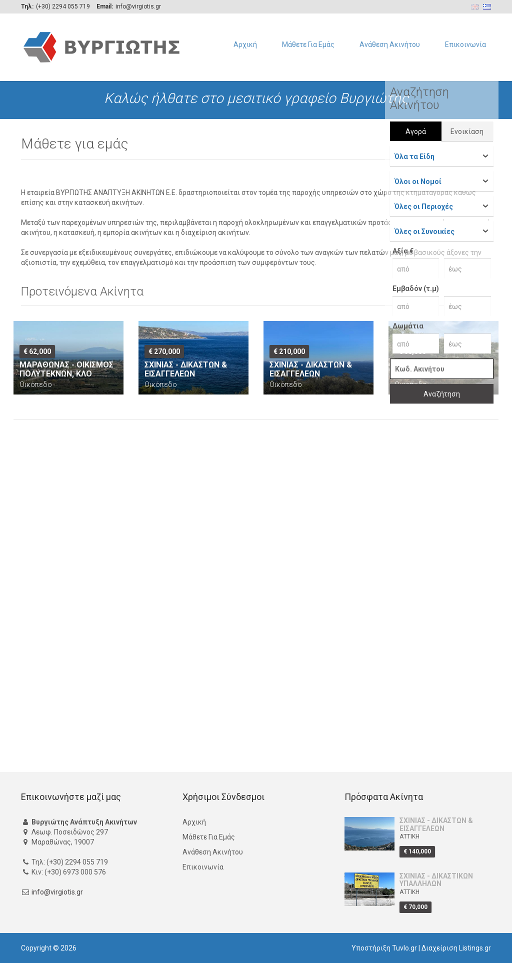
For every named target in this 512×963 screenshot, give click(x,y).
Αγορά (416, 132)
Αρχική (245, 44)
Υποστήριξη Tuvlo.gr (384, 948)
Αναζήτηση (442, 394)
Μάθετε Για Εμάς (308, 44)
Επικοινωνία (465, 44)
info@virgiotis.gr (57, 892)
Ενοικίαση (467, 132)
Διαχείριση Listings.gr (456, 948)
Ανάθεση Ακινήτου (390, 44)
